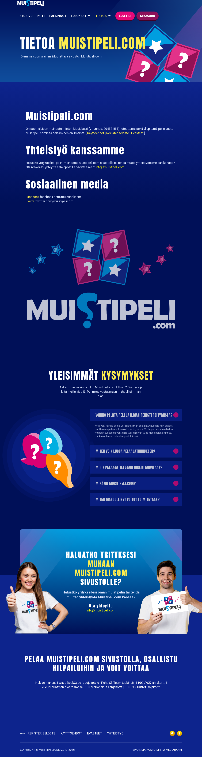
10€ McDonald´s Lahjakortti (104, 687)
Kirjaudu (147, 16)
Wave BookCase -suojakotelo (79, 682)
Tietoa (101, 16)
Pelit (41, 16)
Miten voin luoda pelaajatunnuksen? (125, 453)
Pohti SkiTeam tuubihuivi (118, 682)
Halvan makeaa (45, 682)
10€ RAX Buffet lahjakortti (142, 687)
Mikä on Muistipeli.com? (116, 485)
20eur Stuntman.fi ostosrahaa (62, 687)
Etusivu (26, 16)
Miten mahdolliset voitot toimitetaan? (127, 501)
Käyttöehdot (71, 733)
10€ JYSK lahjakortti (151, 682)
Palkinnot (57, 16)
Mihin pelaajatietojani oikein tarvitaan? (129, 469)
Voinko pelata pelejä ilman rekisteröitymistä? (134, 417)
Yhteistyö (115, 733)
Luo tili (125, 16)
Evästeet (94, 733)
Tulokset (78, 16)
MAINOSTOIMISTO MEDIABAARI (161, 749)
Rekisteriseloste (41, 733)
